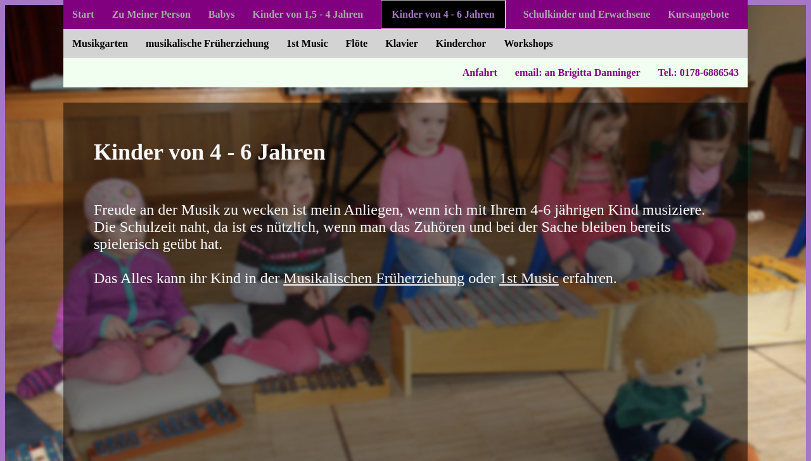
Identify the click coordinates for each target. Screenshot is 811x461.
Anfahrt (480, 72)
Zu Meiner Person (151, 14)
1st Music (307, 43)
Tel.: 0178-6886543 (698, 72)
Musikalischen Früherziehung (373, 278)
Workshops (528, 43)
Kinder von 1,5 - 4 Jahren (308, 14)
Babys (221, 14)
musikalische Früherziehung (207, 43)
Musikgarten (100, 43)
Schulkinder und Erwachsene (587, 14)
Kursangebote (698, 14)
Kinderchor (461, 43)
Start (83, 14)
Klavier (401, 43)
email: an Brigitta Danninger (578, 72)
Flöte (357, 43)
